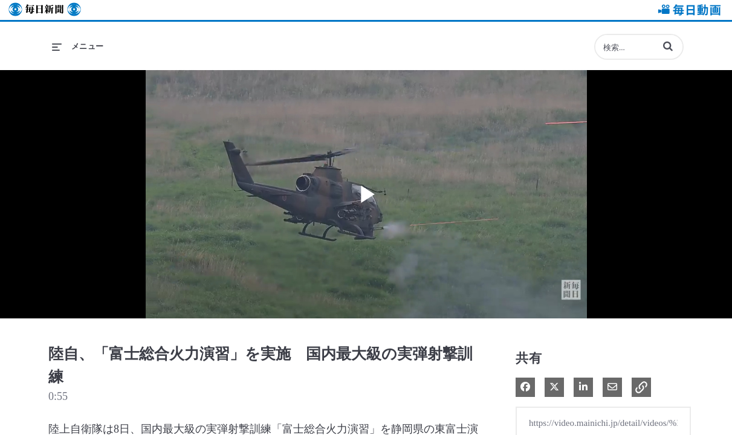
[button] (668, 46)
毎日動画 (687, 10)
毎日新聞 (44, 10)
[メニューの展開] (78, 46)
